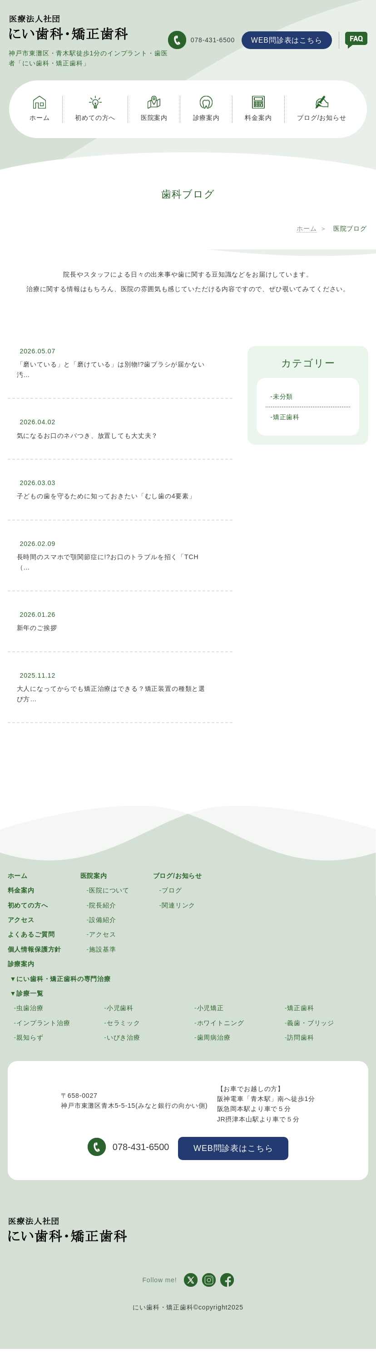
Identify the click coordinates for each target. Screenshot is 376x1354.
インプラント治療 (43, 1022)
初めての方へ (28, 904)
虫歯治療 (29, 1007)
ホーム (18, 874)
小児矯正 (210, 1007)
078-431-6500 (201, 39)
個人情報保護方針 (35, 948)
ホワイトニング (220, 1022)
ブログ (172, 889)
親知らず (29, 1036)
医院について (109, 889)
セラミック (123, 1022)
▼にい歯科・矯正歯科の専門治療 (60, 978)
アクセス (21, 919)
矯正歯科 (286, 416)
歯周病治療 (214, 1036)
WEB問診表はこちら (286, 40)
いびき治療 (123, 1036)
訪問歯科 (300, 1036)
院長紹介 (102, 904)
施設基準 (102, 948)
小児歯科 (120, 1007)
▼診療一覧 (27, 992)
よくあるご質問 (31, 933)
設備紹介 (102, 919)
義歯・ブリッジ (310, 1022)
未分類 (283, 395)
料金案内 (21, 889)
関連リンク (178, 904)
